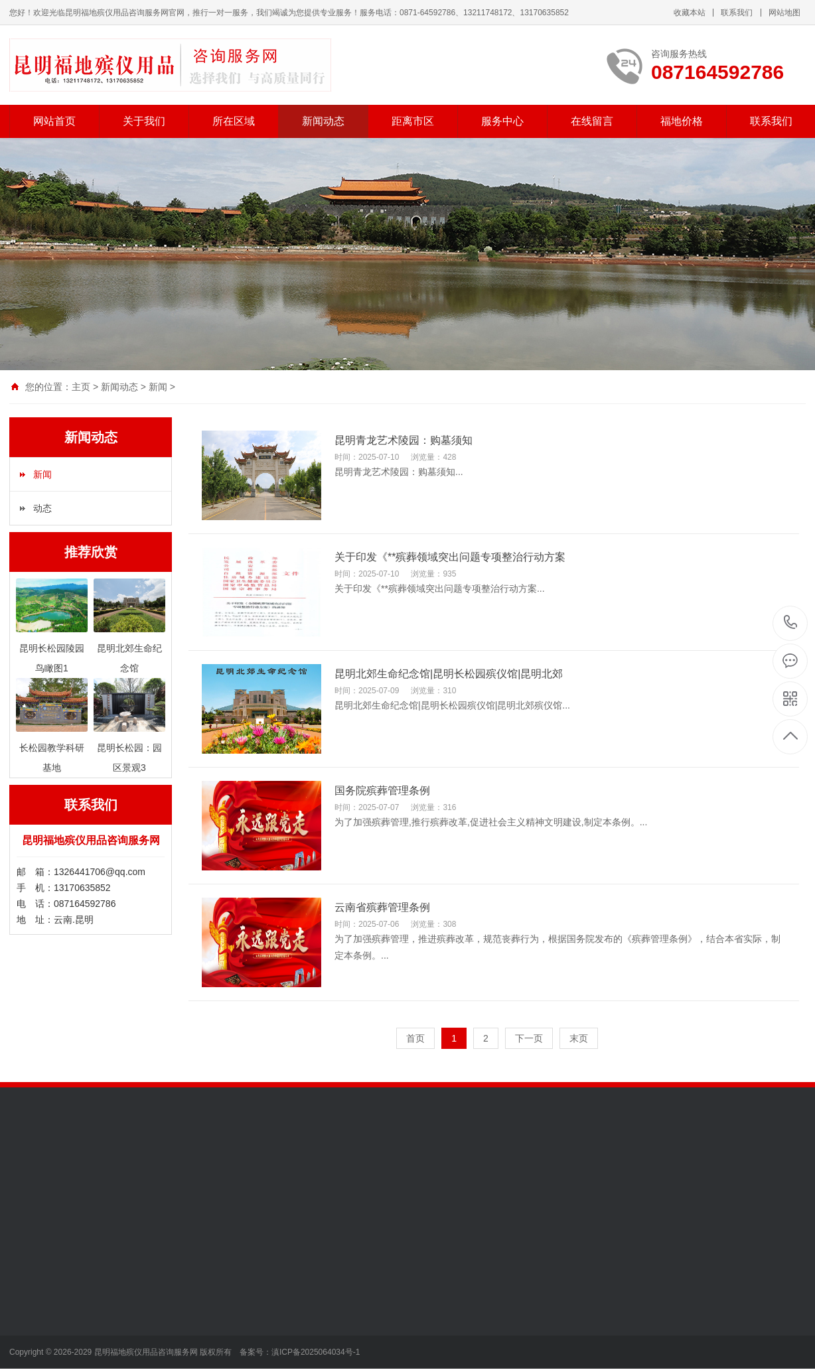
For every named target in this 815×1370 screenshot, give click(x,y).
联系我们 (737, 12)
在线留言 (592, 121)
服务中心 (502, 121)
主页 (81, 386)
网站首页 (54, 121)
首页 (415, 1038)
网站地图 (784, 12)
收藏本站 (689, 12)
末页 (578, 1038)
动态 (42, 508)
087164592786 (790, 623)
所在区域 (233, 121)
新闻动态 (323, 121)
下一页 (529, 1038)
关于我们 (144, 121)
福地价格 (681, 121)
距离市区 (413, 121)
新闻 (158, 386)
